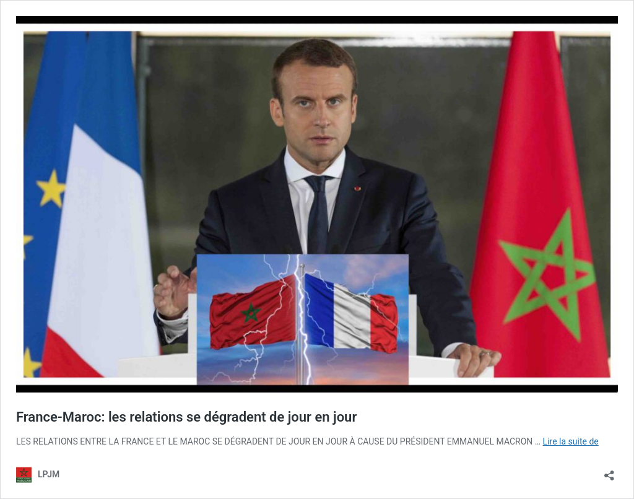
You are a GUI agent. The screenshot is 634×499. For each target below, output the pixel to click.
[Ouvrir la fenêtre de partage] (609, 471)
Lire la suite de (571, 441)
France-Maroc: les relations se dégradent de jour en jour (186, 417)
